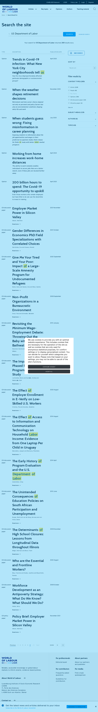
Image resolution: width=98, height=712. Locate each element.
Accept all (49, 371)
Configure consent (49, 367)
